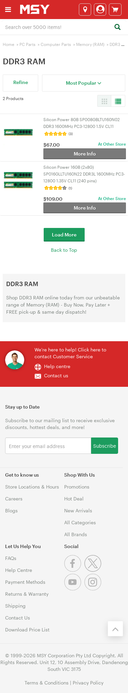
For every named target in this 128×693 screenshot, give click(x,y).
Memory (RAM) (90, 44)
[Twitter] (93, 570)
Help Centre (18, 570)
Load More (64, 234)
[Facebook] (74, 570)
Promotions (76, 487)
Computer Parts (56, 44)
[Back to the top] (115, 628)
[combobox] (64, 26)
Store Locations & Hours (32, 487)
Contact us (56, 375)
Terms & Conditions (47, 683)
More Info (85, 153)
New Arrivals (78, 510)
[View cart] (115, 9)
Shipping (15, 606)
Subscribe (104, 445)
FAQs (10, 558)
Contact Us (17, 618)
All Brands (75, 534)
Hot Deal (74, 498)
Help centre (57, 366)
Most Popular (83, 83)
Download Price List (27, 629)
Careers (14, 498)
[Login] (100, 9)
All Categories (80, 522)
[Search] (117, 27)
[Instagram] (93, 589)
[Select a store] (85, 9)
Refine (20, 82)
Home (8, 44)
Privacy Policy (88, 683)
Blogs (11, 510)
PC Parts (27, 44)
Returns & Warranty (26, 594)
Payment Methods (25, 582)
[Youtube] (74, 589)
